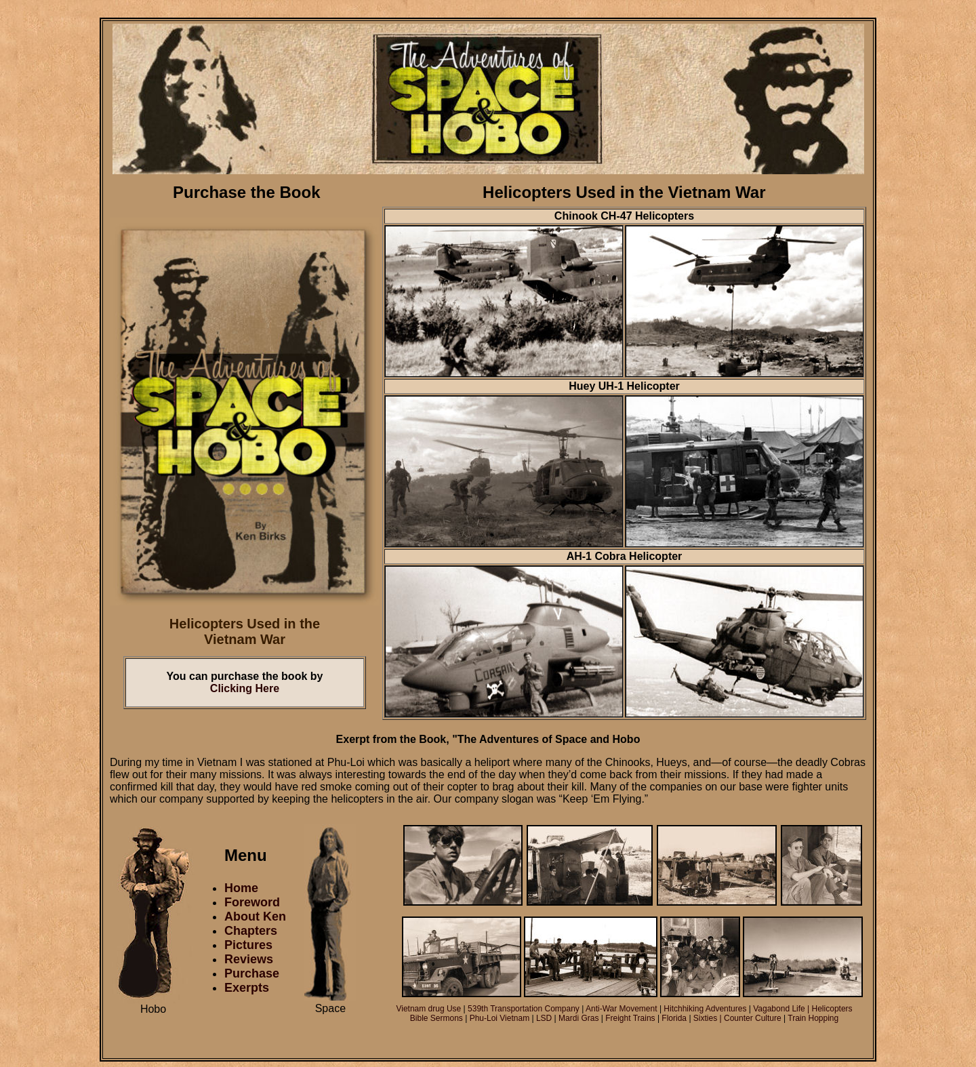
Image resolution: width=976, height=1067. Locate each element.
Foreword (252, 902)
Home (241, 888)
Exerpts (246, 987)
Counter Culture (752, 1018)
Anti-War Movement (621, 1008)
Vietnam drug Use (428, 1008)
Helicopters (832, 1008)
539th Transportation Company (523, 1008)
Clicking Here (244, 688)
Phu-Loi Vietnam (500, 1018)
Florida (675, 1018)
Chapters (250, 931)
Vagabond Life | (782, 1008)
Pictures (248, 945)
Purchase (251, 973)
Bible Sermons (437, 1018)
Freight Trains (631, 1018)
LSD (545, 1018)
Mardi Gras (578, 1018)
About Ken (255, 916)
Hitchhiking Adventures (705, 1008)
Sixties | (708, 1018)
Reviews (248, 959)
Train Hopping (813, 1018)
